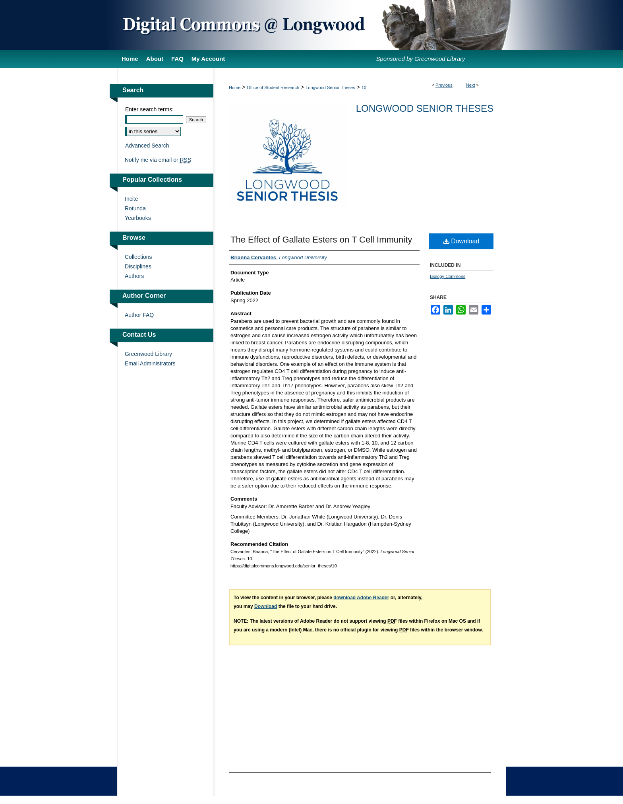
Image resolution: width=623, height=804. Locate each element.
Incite (131, 199)
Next (470, 85)
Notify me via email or (158, 160)
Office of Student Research (273, 87)
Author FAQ (139, 315)
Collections (138, 257)
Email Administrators (150, 363)
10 (364, 87)
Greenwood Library (148, 354)
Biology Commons (447, 276)
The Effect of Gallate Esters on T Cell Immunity (321, 240)
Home (234, 87)
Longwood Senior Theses (330, 87)
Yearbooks (138, 218)
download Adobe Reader (361, 597)
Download (461, 241)
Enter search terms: (149, 109)
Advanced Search (147, 145)
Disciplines (138, 266)
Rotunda (135, 208)
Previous (444, 85)
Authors (134, 276)
